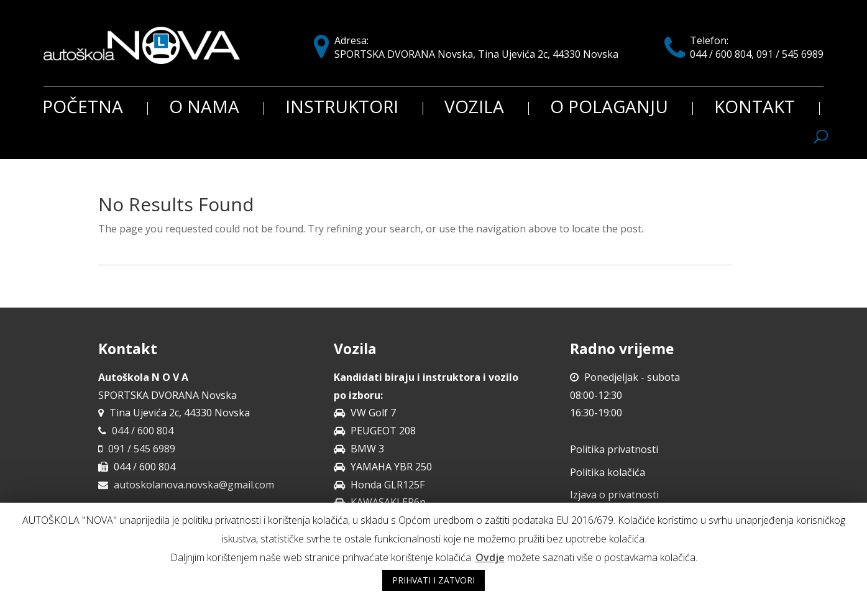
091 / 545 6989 (141, 448)
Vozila (474, 108)
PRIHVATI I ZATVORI (433, 580)
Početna (82, 108)
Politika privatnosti (614, 449)
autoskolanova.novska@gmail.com (194, 485)
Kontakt (754, 108)
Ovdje (490, 557)
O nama (204, 108)
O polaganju (609, 108)
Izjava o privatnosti (614, 494)
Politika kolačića (607, 472)
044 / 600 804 (142, 430)
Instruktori (341, 108)
